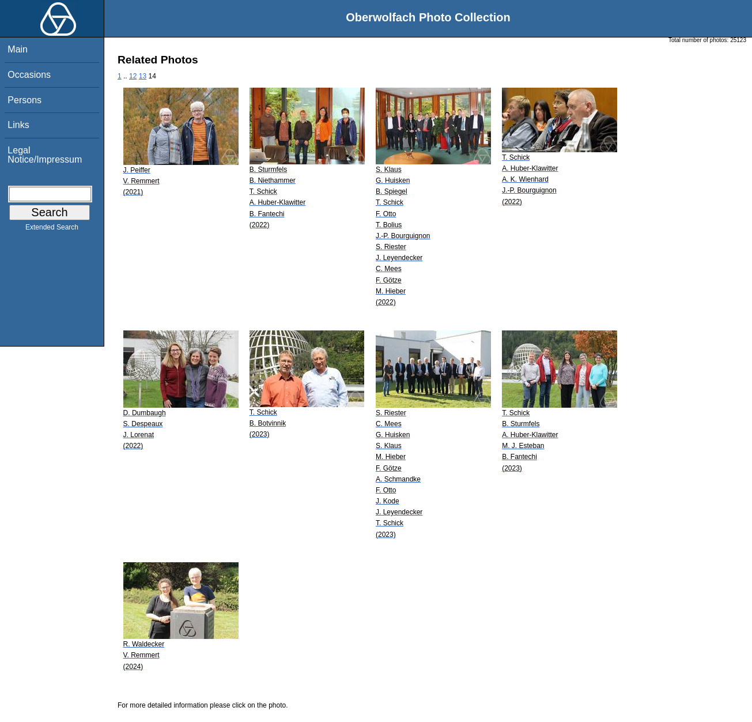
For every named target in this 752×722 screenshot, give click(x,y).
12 (133, 76)
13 (142, 76)
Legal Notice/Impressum (44, 154)
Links (18, 125)
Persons (24, 100)
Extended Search (51, 229)
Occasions (29, 75)
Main (17, 49)
